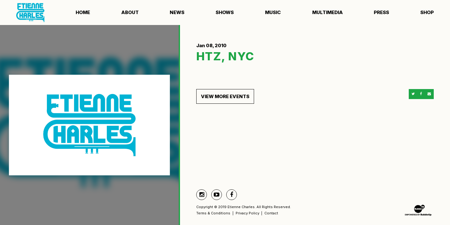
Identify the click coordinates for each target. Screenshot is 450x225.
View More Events (225, 96)
